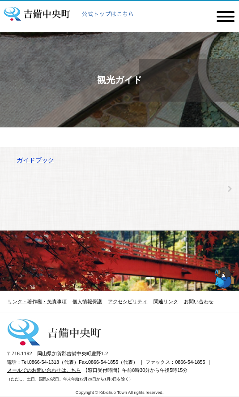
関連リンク (166, 301)
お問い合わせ (198, 301)
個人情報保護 (87, 301)
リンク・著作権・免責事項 (37, 301)
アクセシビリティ (127, 301)
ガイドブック (35, 160)
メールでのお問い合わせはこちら (44, 370)
